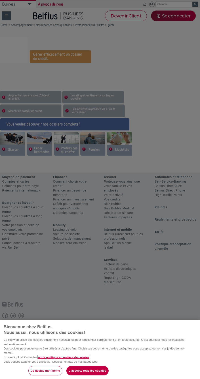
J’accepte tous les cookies (87, 370)
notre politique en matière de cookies (63, 357)
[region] (100, 349)
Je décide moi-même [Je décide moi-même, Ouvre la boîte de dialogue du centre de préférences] (45, 370)
